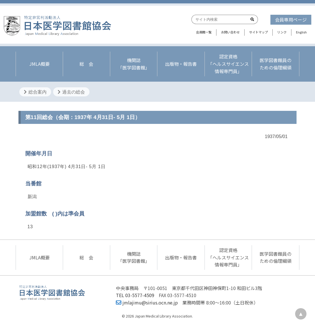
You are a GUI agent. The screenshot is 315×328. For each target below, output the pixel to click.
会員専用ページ (291, 19)
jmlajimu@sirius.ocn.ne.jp (147, 302)
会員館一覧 (204, 32)
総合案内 (35, 92)
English (301, 32)
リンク (282, 32)
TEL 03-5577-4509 (135, 295)
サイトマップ (258, 32)
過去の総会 (71, 92)
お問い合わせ (230, 32)
